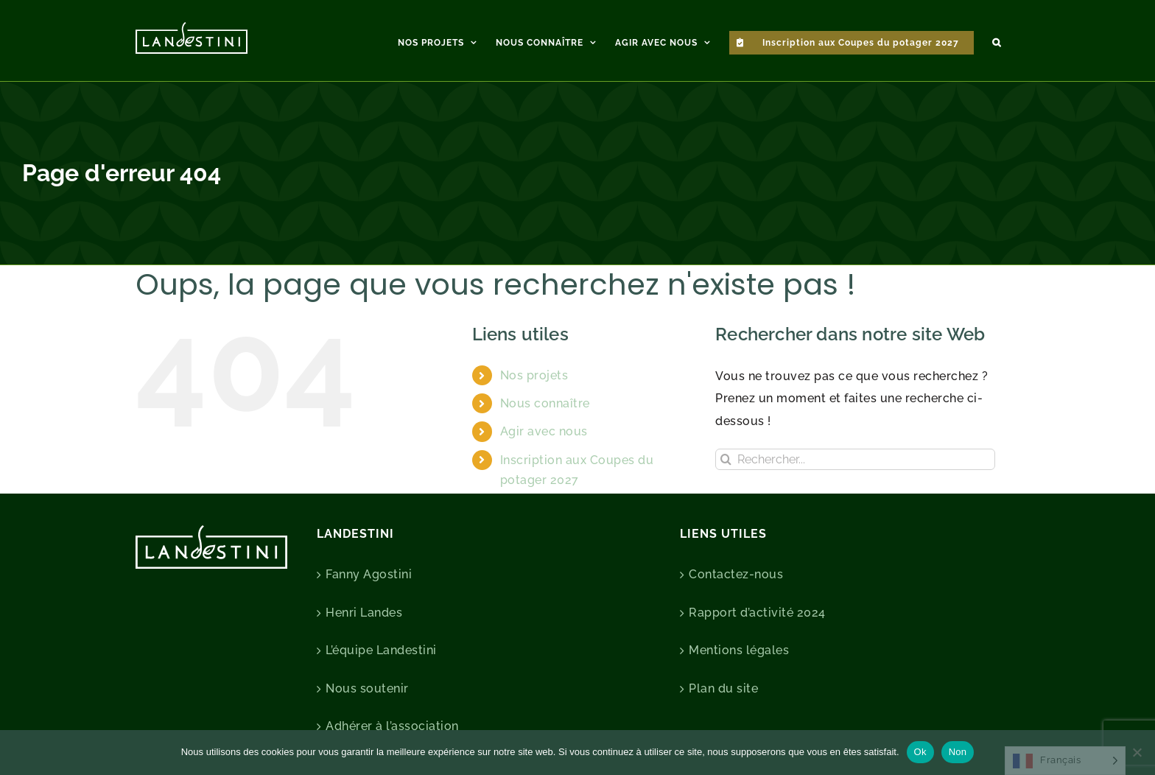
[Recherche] (726, 459)
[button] (996, 40)
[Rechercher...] (855, 459)
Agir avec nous (544, 431)
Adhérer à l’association (392, 726)
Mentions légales (739, 650)
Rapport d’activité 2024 (757, 613)
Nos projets (534, 375)
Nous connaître (545, 403)
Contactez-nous (736, 574)
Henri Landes (364, 613)
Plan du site (723, 688)
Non (958, 751)
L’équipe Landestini (381, 650)
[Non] (1136, 752)
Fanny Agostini (369, 574)
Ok (920, 751)
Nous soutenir (367, 688)
